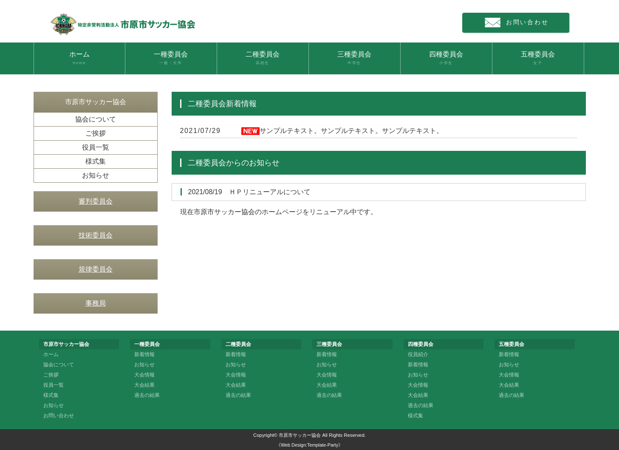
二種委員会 (262, 58)
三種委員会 (354, 58)
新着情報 (144, 354)
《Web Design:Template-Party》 (309, 444)
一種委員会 (171, 58)
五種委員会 (538, 58)
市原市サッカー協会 (300, 435)
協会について (95, 119)
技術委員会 (96, 235)
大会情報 (144, 375)
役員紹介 (418, 354)
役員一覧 (95, 147)
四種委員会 (446, 58)
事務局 (95, 303)
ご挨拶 (95, 133)
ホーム (79, 58)
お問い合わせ (520, 22)
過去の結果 (147, 395)
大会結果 (144, 385)
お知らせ (95, 175)
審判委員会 (96, 201)
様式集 (95, 161)
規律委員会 (96, 269)
